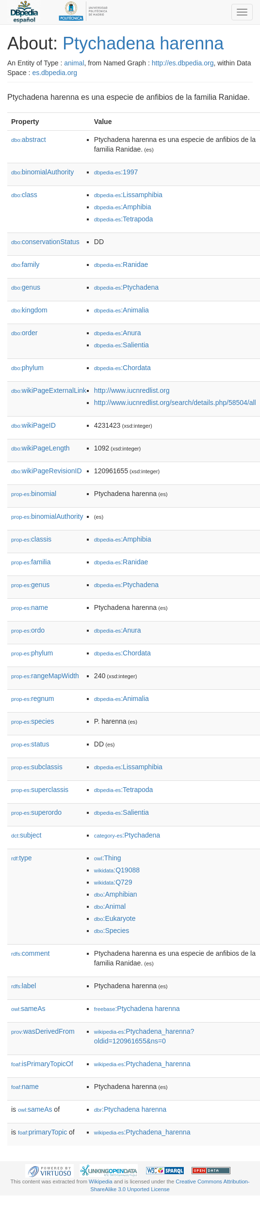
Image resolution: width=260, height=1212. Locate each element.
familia (31, 562)
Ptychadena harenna (143, 43)
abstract (28, 139)
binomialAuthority (42, 172)
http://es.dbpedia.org (183, 63)
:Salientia (121, 345)
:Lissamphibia (128, 195)
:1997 (116, 172)
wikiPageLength (40, 448)
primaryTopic (42, 1132)
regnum (32, 698)
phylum (27, 368)
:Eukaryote (115, 918)
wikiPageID (33, 425)
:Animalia (121, 310)
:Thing (107, 858)
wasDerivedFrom (43, 1031)
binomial (33, 493)
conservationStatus (45, 242)
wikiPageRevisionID (46, 471)
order (24, 333)
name (29, 607)
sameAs (28, 1008)
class (24, 195)
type (21, 858)
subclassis (37, 767)
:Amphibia (122, 207)
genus (25, 287)
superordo (36, 812)
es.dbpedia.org (54, 73)
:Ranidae (121, 264)
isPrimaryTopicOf (42, 1064)
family (25, 264)
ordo (28, 630)
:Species (111, 930)
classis (31, 539)
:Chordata (122, 368)
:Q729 (113, 882)
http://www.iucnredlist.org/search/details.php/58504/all (175, 402)
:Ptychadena (126, 287)
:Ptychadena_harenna (142, 1064)
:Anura (117, 333)
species (32, 721)
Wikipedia (101, 1181)
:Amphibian (115, 894)
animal (74, 63)
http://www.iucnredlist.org (132, 390)
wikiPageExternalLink (48, 390)
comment (30, 953)
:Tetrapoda (123, 219)
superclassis (39, 789)
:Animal (110, 906)
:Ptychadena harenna (137, 1008)
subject (26, 835)
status (30, 744)
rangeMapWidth (45, 676)
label (23, 986)
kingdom (29, 310)
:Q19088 (117, 870)
